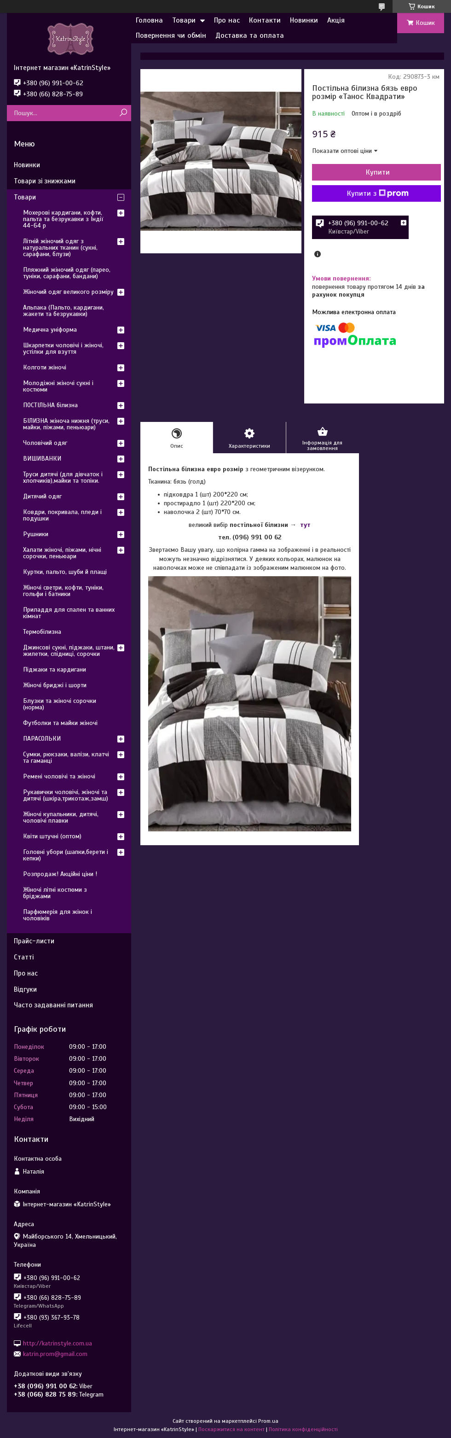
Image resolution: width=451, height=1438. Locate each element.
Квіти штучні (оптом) (52, 836)
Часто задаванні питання (53, 1005)
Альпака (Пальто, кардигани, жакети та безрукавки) (63, 311)
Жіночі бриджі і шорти (55, 685)
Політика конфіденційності (303, 1429)
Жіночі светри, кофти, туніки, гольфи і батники (63, 591)
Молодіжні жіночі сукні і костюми (58, 386)
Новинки (304, 20)
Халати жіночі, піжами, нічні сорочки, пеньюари (62, 553)
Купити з (378, 193)
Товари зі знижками (44, 181)
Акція (336, 20)
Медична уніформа (50, 329)
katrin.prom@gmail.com (55, 1354)
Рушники (35, 534)
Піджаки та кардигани (54, 669)
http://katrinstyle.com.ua (57, 1343)
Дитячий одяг (42, 496)
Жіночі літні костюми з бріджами (55, 893)
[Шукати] (123, 113)
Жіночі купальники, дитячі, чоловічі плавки (60, 817)
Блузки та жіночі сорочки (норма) (59, 704)
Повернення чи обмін (171, 35)
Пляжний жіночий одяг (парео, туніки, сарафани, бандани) (66, 273)
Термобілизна (42, 632)
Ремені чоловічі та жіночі (59, 776)
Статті (24, 957)
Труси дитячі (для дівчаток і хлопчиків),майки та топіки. (63, 477)
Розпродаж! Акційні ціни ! (60, 874)
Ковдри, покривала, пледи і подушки (62, 515)
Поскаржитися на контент (231, 1429)
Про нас (227, 20)
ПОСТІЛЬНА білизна (50, 405)
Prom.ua (268, 1421)
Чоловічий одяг (45, 443)
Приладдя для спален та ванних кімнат (69, 613)
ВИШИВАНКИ (42, 458)
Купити (378, 172)
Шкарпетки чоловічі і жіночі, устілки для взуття (63, 348)
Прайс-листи (34, 941)
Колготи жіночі (44, 367)
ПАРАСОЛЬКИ (42, 738)
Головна (149, 20)
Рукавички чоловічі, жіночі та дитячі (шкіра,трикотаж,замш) (65, 795)
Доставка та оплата (249, 35)
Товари (184, 20)
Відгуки (25, 989)
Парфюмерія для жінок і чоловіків (57, 915)
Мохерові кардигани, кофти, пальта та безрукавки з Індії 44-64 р (63, 219)
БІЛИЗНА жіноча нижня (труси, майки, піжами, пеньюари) (66, 424)
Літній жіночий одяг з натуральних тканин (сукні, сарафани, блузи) (60, 247)
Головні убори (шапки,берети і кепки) (65, 855)
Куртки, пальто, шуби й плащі (65, 572)
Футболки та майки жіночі (60, 723)
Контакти (265, 20)
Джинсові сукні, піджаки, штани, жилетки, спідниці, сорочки (69, 650)
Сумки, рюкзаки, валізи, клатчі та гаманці (66, 757)
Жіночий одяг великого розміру (68, 292)
